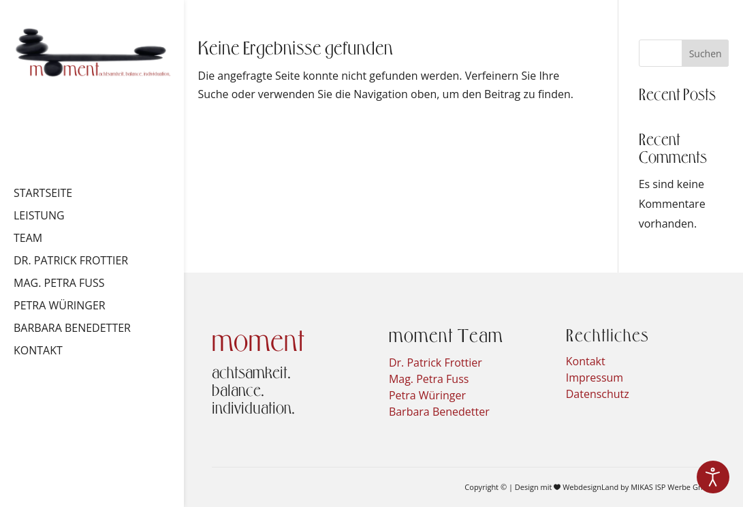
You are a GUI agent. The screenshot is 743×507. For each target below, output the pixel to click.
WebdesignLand (591, 487)
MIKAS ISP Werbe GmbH (673, 487)
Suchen (705, 53)
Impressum (594, 377)
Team (28, 239)
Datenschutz (597, 393)
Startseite (43, 194)
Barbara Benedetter (72, 329)
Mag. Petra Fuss (59, 284)
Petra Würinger (60, 307)
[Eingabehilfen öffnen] (713, 477)
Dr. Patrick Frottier (71, 262)
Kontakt (38, 351)
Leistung (39, 217)
